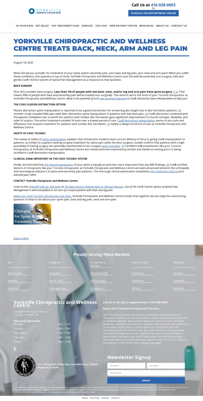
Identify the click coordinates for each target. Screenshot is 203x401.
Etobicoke (14, 289)
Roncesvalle (15, 274)
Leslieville (179, 282)
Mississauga (97, 282)
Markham (138, 282)
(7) (122, 147)
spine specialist (110, 147)
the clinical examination (58, 166)
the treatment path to (164, 172)
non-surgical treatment (113, 99)
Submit (146, 381)
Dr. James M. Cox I (39, 393)
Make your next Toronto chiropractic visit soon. (43, 197)
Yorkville (178, 289)
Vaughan (54, 263)
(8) (167, 166)
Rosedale (178, 263)
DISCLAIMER (108, 391)
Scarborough (140, 263)
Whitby (136, 289)
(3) (179, 111)
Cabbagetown (57, 289)
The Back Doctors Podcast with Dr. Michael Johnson (94, 188)
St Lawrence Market (97, 265)
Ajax (10, 263)
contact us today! (150, 343)
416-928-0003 (163, 5)
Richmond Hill (98, 274)
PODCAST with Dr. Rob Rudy (44, 188)
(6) (26, 143)
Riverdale (54, 274)
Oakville (12, 282)
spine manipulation (54, 140)
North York (56, 282)
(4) (146, 115)
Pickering (137, 274)
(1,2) (175, 93)
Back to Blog (21, 239)
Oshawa (178, 274)
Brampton (96, 289)
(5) (108, 125)
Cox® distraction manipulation (136, 121)
